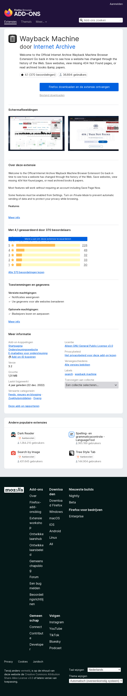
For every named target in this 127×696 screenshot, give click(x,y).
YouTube (55, 628)
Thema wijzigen (78, 676)
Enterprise (76, 516)
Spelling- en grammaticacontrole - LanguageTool (90, 437)
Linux (53, 537)
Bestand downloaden (52, 95)
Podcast (55, 648)
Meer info (14, 321)
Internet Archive (54, 46)
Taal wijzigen (76, 669)
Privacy (8, 661)
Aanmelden (116, 3)
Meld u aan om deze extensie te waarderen (48, 239)
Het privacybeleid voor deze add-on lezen (90, 355)
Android (55, 531)
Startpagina (15, 345)
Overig (37, 398)
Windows (56, 512)
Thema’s (26, 21)
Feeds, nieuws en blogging (24, 394)
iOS (51, 524)
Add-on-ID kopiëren (22, 356)
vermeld (25, 670)
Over (32, 496)
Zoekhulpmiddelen (19, 398)
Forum (34, 577)
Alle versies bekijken (77, 364)
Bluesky (55, 641)
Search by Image (29, 452)
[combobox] (101, 20)
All (51, 544)
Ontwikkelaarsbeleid (36, 549)
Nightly (74, 496)
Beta (72, 502)
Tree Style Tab (85, 452)
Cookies (23, 661)
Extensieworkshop (35, 522)
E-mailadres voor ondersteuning (28, 353)
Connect (35, 627)
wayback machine (85, 374)
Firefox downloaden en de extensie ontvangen (79, 87)
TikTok (54, 635)
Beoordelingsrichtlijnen (36, 599)
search (69, 374)
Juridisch (38, 661)
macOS (54, 518)
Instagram (56, 622)
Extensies (10, 21)
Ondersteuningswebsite (23, 349)
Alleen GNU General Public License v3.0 (89, 345)
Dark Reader (26, 433)
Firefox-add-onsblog (35, 507)
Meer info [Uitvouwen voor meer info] (14, 217)
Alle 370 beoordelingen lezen (26, 272)
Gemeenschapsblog (36, 565)
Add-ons (36, 489)
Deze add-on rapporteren (23, 406)
